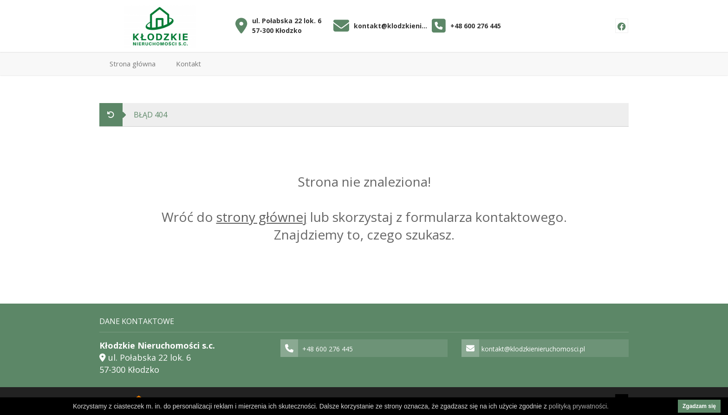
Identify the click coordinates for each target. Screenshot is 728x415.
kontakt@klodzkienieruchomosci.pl (391, 25)
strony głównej (261, 217)
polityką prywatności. (579, 406)
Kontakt (188, 63)
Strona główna (133, 63)
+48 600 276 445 (475, 25)
